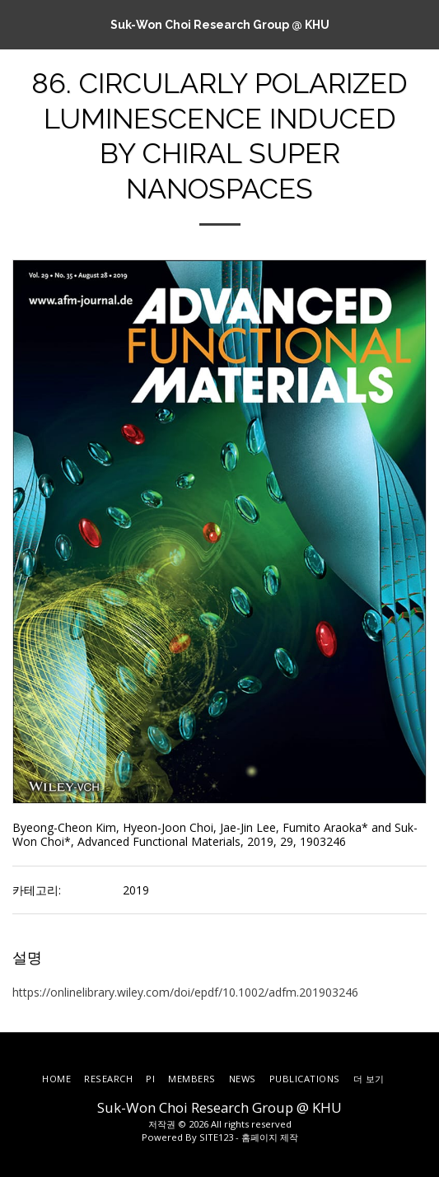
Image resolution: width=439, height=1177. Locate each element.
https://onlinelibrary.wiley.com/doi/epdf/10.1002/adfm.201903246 (185, 992)
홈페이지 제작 (269, 1137)
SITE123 (216, 1137)
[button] (18, 23)
